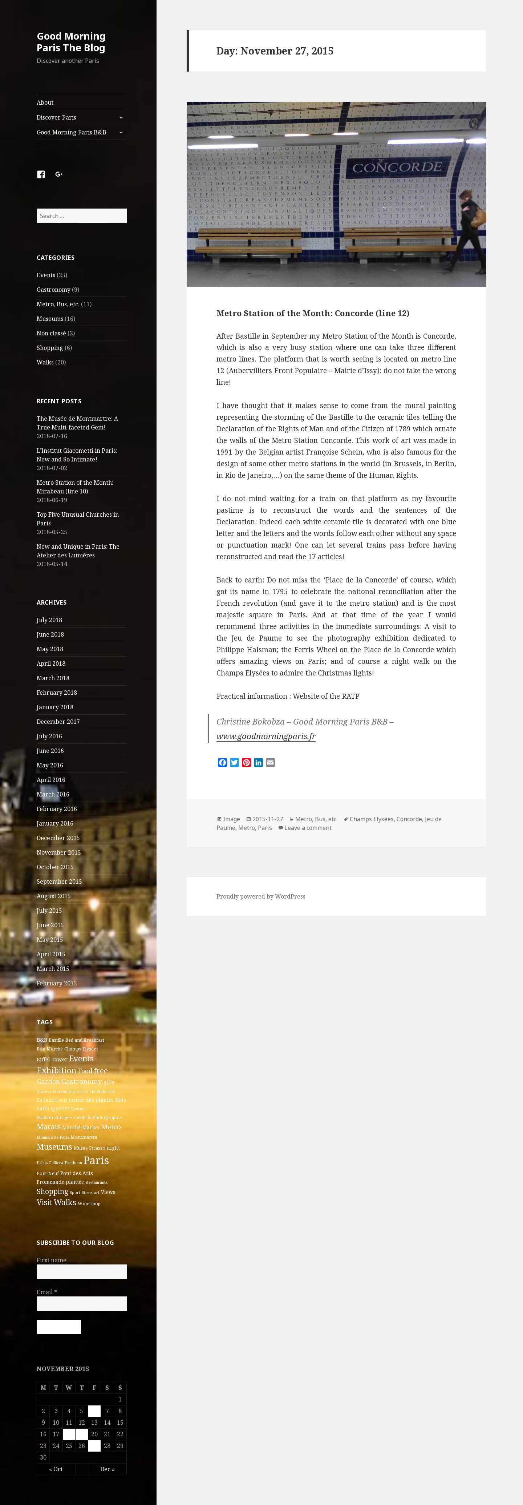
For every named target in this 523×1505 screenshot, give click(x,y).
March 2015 (53, 969)
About (45, 102)
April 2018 (51, 663)
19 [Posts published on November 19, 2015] (81, 1434)
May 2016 (50, 765)
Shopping (50, 348)
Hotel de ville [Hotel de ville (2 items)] (102, 1091)
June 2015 (50, 925)
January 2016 (55, 823)
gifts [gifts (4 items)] (109, 1082)
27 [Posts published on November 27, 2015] (94, 1445)
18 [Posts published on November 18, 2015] (69, 1434)
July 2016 (49, 736)
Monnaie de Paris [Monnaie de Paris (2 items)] (53, 1136)
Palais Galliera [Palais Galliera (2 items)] (50, 1162)
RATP (351, 696)
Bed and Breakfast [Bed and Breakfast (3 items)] (84, 1040)
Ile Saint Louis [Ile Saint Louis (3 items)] (52, 1100)
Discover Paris (56, 117)
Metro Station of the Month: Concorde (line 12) (313, 312)
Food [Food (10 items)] (85, 1070)
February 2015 (57, 983)
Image (231, 819)
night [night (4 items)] (113, 1147)
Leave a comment (308, 828)
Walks (45, 362)
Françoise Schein (334, 452)
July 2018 (49, 620)
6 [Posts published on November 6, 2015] (94, 1411)
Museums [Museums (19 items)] (54, 1146)
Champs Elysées (372, 819)
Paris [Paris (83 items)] (96, 1160)
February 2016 (57, 809)
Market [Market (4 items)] (91, 1127)
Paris (265, 828)
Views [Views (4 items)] (108, 1192)
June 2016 (50, 751)
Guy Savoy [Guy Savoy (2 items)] (78, 1091)
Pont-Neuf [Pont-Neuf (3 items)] (48, 1173)
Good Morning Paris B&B (71, 132)
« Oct (56, 1469)
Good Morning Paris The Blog (71, 41)
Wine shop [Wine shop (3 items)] (89, 1203)
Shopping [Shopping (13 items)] (52, 1191)
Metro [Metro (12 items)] (111, 1126)
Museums (50, 319)
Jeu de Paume (256, 638)
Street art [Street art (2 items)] (91, 1192)
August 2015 (54, 896)
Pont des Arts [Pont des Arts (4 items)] (76, 1173)
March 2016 (53, 794)
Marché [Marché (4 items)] (71, 1127)
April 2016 (51, 780)
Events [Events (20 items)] (81, 1058)
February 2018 (57, 693)
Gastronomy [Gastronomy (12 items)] (81, 1081)
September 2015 (59, 881)
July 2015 (49, 911)
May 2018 (50, 649)
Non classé (51, 333)
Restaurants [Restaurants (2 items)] (96, 1182)
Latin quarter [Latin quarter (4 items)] (53, 1108)
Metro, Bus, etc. (58, 304)
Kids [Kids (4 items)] (120, 1100)
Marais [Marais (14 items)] (49, 1126)
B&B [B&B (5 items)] (42, 1039)
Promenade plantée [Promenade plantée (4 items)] (60, 1181)
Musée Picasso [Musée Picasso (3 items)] (89, 1148)
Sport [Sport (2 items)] (75, 1192)
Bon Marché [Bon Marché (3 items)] (50, 1048)
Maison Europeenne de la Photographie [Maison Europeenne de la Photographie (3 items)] (79, 1117)
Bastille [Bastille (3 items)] (56, 1040)
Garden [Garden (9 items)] (48, 1081)
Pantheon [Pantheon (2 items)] (73, 1162)
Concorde (409, 819)
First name (51, 1260)
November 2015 (59, 852)
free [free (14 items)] (101, 1070)
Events (46, 275)
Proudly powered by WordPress (260, 896)
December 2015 (58, 838)
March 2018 (53, 678)
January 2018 (55, 707)
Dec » (107, 1469)
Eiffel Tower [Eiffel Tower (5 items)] (52, 1058)
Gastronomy (53, 290)
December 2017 (58, 722)
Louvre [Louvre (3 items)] (79, 1109)
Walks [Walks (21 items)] (65, 1202)
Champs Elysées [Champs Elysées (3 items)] (81, 1048)
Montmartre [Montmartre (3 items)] (83, 1137)
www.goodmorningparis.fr (266, 735)
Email (47, 1292)
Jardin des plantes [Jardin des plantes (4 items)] (91, 1100)
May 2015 (50, 940)
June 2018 (50, 634)
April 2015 (51, 954)
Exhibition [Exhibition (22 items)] (57, 1069)
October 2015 (55, 867)
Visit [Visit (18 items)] (44, 1202)
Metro (246, 828)
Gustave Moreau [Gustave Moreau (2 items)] (52, 1091)
